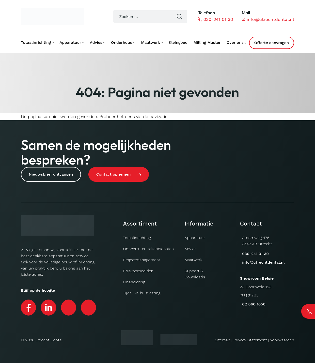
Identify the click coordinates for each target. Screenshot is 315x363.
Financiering (134, 282)
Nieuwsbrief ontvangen (51, 174)
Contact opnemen (113, 174)
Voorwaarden (282, 340)
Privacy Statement (250, 340)
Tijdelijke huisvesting (141, 293)
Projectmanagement (141, 259)
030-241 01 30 (215, 19)
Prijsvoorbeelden (138, 271)
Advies (190, 248)
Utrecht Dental (49, 340)
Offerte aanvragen (271, 42)
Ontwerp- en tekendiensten (148, 248)
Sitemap (222, 340)
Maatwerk (193, 259)
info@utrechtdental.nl (268, 19)
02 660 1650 (254, 304)
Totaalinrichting (137, 237)
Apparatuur (195, 237)
